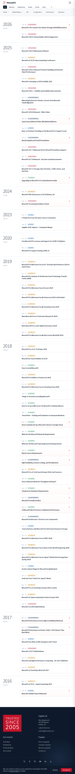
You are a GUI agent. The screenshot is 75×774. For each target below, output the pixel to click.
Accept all (66, 770)
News (48, 8)
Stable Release (19, 13)
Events (40, 8)
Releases (12, 8)
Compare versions (44, 746)
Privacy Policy (14, 771)
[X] (24, 763)
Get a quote (7, 752)
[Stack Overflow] (50, 763)
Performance (51, 13)
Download (6, 743)
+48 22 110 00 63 (44, 729)
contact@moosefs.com (46, 732)
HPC (29, 13)
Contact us (42, 752)
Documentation (8, 749)
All (5, 8)
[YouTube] (40, 763)
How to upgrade (43, 743)
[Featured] (54, 8)
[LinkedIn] (45, 763)
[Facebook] (29, 763)
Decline (55, 770)
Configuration (39, 13)
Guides (32, 8)
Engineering (22, 8)
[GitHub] (34, 763)
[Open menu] (70, 3)
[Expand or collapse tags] (70, 13)
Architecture (7, 746)
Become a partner (44, 749)
